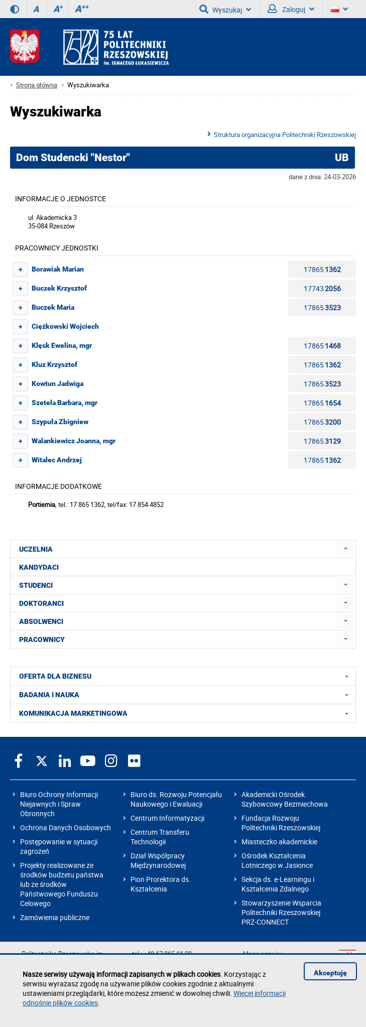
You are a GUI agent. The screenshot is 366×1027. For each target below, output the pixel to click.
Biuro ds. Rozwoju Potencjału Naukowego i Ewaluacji (176, 799)
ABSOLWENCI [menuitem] (41, 621)
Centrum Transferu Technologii (160, 836)
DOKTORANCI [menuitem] (41, 603)
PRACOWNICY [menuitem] (42, 639)
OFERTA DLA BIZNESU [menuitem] (186, 676)
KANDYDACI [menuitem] (39, 567)
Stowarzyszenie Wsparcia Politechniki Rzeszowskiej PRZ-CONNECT (281, 912)
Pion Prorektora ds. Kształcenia (161, 883)
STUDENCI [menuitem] (36, 585)
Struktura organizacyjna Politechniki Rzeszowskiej (285, 134)
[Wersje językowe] (339, 9)
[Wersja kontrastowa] (15, 9)
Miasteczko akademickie (279, 841)
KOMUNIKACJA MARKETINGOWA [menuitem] (186, 713)
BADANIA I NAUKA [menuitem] (186, 695)
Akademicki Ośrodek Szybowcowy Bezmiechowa (284, 799)
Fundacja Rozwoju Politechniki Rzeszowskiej (280, 822)
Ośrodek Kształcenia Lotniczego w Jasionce (277, 860)
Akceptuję (330, 973)
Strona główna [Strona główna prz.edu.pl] (36, 85)
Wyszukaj (225, 9)
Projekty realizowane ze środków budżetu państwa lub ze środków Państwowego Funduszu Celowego (61, 884)
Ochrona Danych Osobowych (65, 827)
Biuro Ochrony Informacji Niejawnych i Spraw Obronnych (59, 804)
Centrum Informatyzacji (167, 818)
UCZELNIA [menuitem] (36, 549)
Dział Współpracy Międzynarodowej (158, 860)
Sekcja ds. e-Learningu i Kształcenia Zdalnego (277, 883)
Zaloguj (291, 9)
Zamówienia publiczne (54, 917)
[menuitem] (345, 549)
